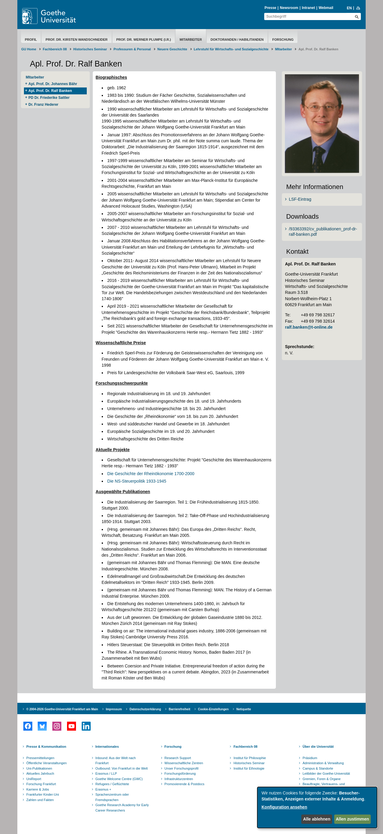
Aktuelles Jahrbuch (40, 773)
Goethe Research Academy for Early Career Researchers (122, 807)
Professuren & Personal (132, 49)
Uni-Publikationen (39, 768)
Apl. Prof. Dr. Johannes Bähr (52, 84)
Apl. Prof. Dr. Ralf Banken (50, 91)
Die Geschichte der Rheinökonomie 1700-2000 (150, 473)
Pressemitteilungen (40, 758)
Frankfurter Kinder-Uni (42, 794)
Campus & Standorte (318, 768)
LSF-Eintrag (300, 199)
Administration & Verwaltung (323, 763)
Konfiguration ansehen (284, 807)
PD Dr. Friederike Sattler (48, 98)
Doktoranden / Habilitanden (237, 39)
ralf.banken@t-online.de (308, 327)
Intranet (308, 8)
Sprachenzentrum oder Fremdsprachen (112, 797)
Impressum (114, 709)
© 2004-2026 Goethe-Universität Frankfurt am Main (62, 709)
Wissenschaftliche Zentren (184, 763)
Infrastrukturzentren (179, 779)
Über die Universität (318, 746)
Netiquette (243, 709)
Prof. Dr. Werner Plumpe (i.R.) (143, 39)
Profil (31, 39)
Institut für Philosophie (249, 758)
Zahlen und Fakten (40, 800)
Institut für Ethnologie (248, 768)
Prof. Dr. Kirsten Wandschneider (76, 39)
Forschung (283, 39)
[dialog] (317, 807)
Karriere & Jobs (37, 789)
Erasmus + (103, 789)
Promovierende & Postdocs (184, 784)
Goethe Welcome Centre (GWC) (119, 779)
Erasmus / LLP (106, 773)
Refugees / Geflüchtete (112, 784)
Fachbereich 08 (55, 49)
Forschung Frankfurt (41, 784)
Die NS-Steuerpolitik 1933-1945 (136, 481)
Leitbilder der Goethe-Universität (326, 773)
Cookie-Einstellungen (213, 709)
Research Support (178, 758)
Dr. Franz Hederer (43, 104)
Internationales (107, 746)
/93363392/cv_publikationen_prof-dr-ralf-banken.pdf (323, 231)
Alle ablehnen (316, 819)
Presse (270, 8)
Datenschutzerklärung (145, 709)
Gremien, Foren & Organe (322, 779)
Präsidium (310, 758)
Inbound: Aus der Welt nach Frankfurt (115, 760)
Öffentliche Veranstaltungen (46, 763)
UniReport (33, 779)
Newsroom (289, 8)
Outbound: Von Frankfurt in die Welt (121, 768)
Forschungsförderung (180, 773)
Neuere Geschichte (172, 49)
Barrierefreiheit (179, 709)
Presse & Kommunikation (46, 746)
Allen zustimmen (352, 819)
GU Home (28, 49)
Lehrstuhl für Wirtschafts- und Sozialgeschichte (231, 49)
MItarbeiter (191, 39)
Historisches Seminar (90, 49)
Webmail (326, 8)
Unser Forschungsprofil (182, 768)
